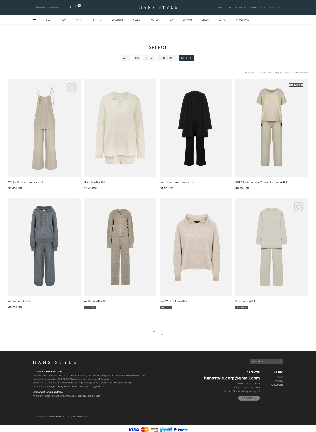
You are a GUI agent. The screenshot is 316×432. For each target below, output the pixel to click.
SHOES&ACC (242, 19)
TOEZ (149, 58)
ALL (125, 58)
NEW (63, 19)
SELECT (137, 19)
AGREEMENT (277, 385)
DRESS (205, 19)
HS (137, 58)
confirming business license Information (91, 379)
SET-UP (222, 19)
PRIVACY (279, 381)
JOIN (228, 7)
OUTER (154, 19)
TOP (170, 19)
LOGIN (219, 7)
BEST (49, 19)
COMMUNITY (257, 7)
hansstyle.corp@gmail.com (92, 386)
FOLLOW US (258, 361)
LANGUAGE (276, 7)
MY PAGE (240, 7)
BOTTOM (187, 19)
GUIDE (280, 377)
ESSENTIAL (117, 19)
